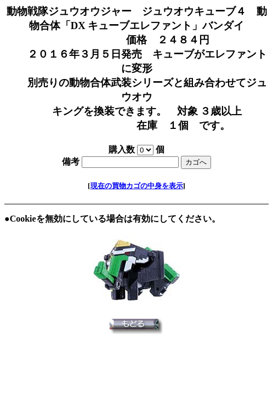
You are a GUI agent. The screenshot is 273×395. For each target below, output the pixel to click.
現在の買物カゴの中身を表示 (136, 186)
